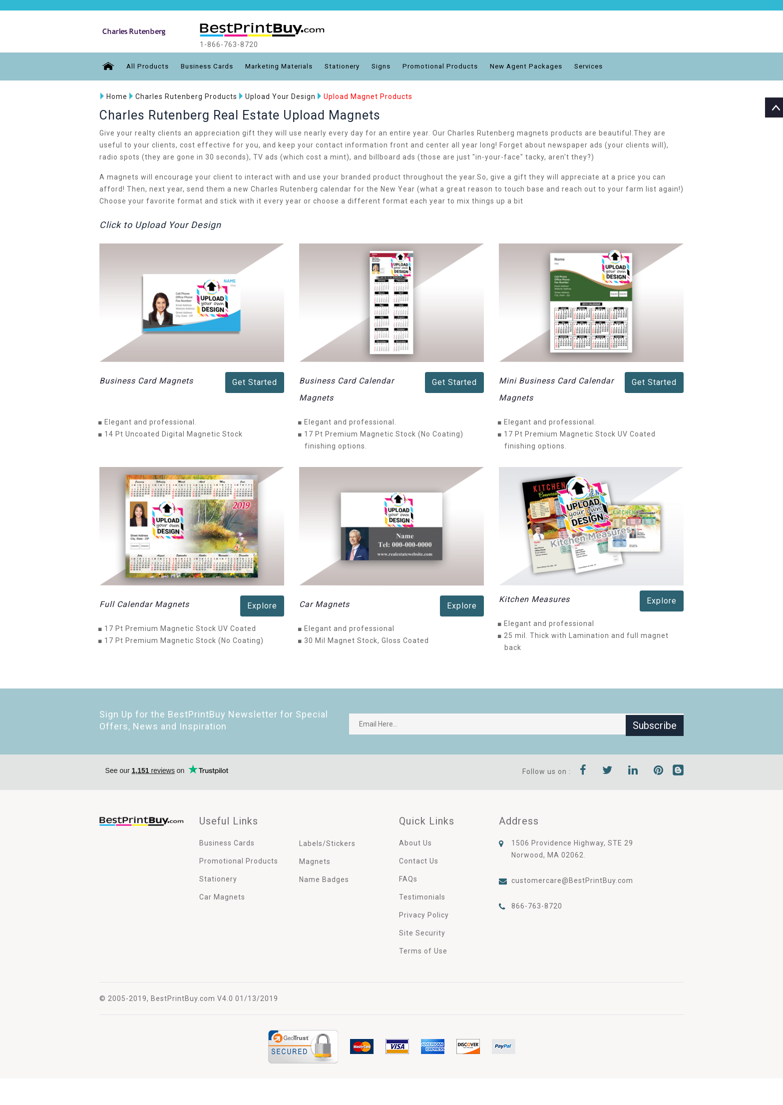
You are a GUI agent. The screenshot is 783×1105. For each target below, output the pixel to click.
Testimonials (422, 896)
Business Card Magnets (146, 381)
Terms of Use (423, 950)
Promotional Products (452, 66)
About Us (415, 842)
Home (112, 96)
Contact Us (418, 860)
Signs (391, 66)
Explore (262, 605)
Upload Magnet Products (364, 96)
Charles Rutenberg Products (182, 96)
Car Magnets (324, 603)
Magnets (315, 861)
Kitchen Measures (534, 599)
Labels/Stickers (327, 843)
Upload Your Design (276, 96)
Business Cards (207, 66)
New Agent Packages (542, 66)
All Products (146, 66)
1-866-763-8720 (238, 44)
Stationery (351, 66)
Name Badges (324, 879)
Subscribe (655, 724)
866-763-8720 (536, 906)
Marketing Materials (283, 66)
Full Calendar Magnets (144, 603)
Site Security (422, 932)
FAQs (408, 878)
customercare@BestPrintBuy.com (572, 880)
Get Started (254, 382)
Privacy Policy (424, 914)
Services (608, 66)
